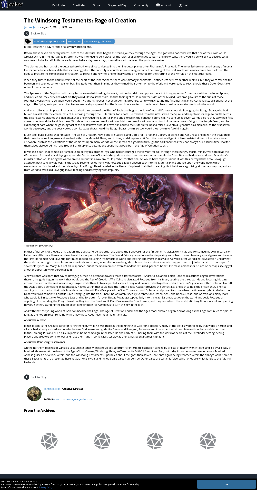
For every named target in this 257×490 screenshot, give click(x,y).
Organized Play (109, 5)
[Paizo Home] (24, 5)
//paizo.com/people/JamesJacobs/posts (72, 399)
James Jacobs (33, 27)
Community (134, 5)
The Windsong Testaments (99, 41)
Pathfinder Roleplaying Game (49, 41)
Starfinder (72, 5)
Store (89, 5)
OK (226, 484)
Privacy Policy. (46, 487)
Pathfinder (51, 5)
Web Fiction (74, 41)
